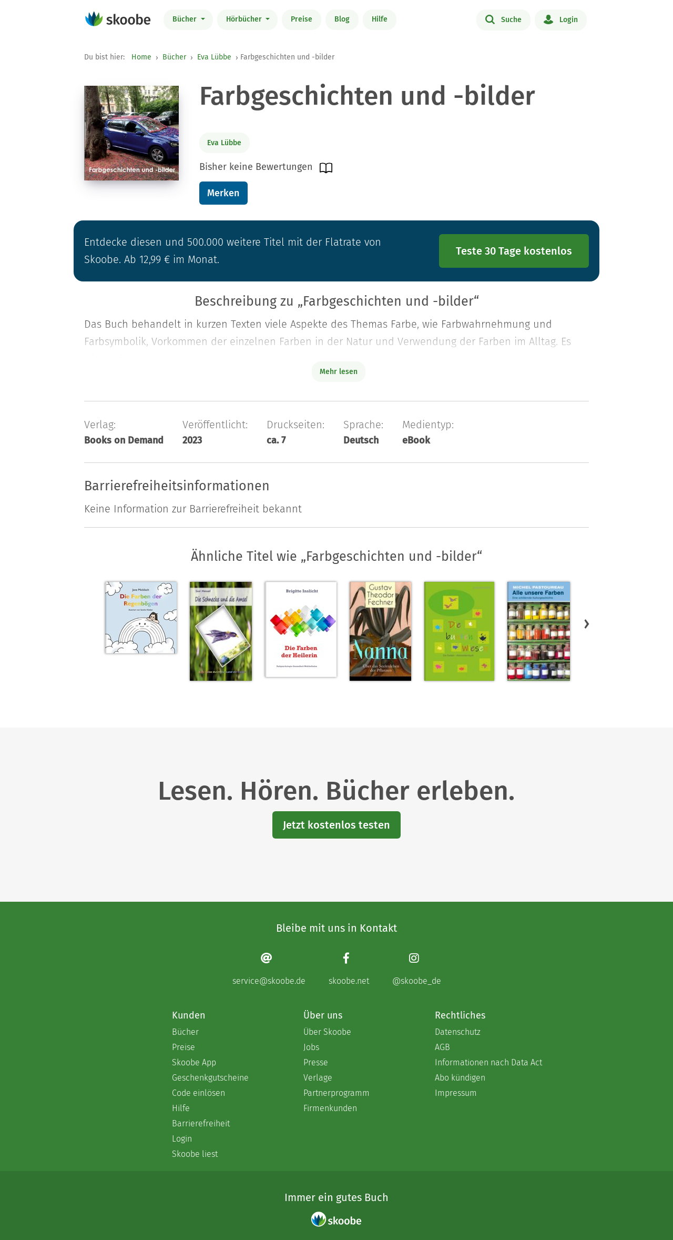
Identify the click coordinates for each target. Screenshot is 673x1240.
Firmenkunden (330, 1108)
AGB (442, 1047)
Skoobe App (194, 1062)
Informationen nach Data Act (488, 1062)
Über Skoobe (327, 1032)
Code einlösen (198, 1093)
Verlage (317, 1078)
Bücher (185, 19)
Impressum (456, 1093)
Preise (301, 19)
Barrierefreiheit (201, 1123)
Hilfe (380, 19)
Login (561, 19)
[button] (587, 623)
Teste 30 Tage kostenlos (514, 251)
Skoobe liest (195, 1154)
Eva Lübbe (214, 57)
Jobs (311, 1047)
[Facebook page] (349, 968)
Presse (315, 1062)
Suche (503, 19)
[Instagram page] (417, 968)
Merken (223, 193)
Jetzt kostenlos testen (336, 825)
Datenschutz (458, 1032)
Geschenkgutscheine (210, 1078)
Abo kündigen (460, 1078)
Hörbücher (245, 19)
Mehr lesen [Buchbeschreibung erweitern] (339, 371)
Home (141, 57)
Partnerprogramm (336, 1093)
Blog (342, 19)
